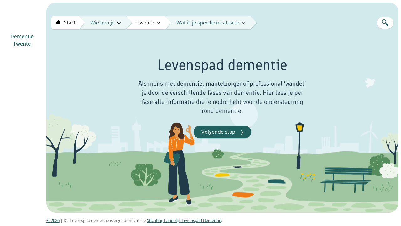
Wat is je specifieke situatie (210, 22)
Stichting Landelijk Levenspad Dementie (184, 220)
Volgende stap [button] (222, 131)
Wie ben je (105, 22)
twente (148, 22)
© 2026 (53, 220)
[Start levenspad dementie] (65, 22)
